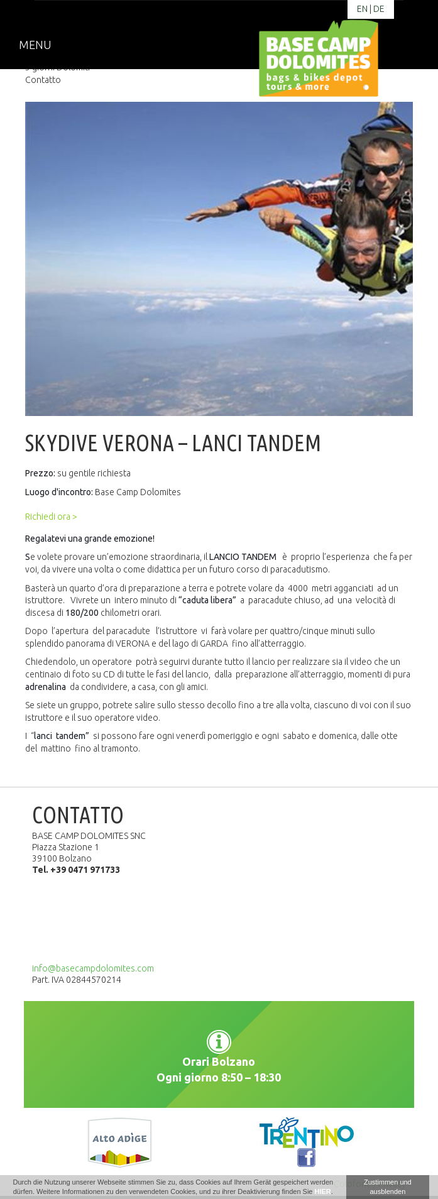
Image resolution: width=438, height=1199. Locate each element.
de (379, 9)
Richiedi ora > (51, 517)
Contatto (43, 80)
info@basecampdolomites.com (93, 968)
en (362, 9)
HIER (323, 1191)
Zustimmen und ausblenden (388, 1186)
